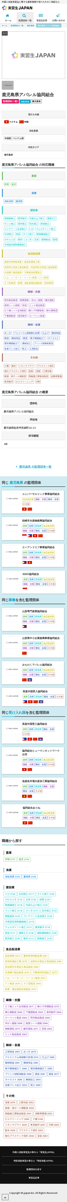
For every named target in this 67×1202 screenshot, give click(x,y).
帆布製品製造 (40, 1017)
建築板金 (12, 916)
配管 (44, 899)
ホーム (4, 25)
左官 (31, 899)
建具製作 (42, 927)
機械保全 (30, 1062)
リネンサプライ (16, 1124)
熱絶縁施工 (13, 905)
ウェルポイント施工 (18, 927)
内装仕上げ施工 (37, 905)
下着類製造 (34, 1012)
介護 (38, 1119)
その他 (10, 1096)
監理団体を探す (33, 1169)
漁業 (9, 870)
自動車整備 (43, 1113)
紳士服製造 (13, 1012)
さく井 (32, 910)
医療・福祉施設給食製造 (20, 989)
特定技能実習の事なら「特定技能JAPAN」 (34, 1160)
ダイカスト (13, 1079)
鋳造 (40, 1074)
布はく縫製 (13, 1023)
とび (10, 894)
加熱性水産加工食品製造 (45, 961)
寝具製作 (53, 1012)
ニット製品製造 (16, 1034)
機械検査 (12, 1062)
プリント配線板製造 (18, 1074)
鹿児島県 (30, 25)
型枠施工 (12, 938)
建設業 (10, 887)
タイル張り (45, 894)
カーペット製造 (16, 1017)
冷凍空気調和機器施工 (19, 921)
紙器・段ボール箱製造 (19, 1108)
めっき (29, 1051)
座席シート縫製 (37, 1023)
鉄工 (35, 1085)
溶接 (10, 1102)
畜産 (24, 859)
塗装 (42, 1135)
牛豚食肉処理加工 (45, 972)
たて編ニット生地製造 (19, 1006)
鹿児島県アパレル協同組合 (48, 25)
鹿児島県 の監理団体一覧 (33, 466)
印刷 (54, 1124)
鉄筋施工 (44, 938)
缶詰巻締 (12, 955)
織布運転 (30, 1028)
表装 (10, 933)
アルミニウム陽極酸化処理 (21, 1057)
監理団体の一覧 (17, 25)
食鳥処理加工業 (16, 961)
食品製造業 (13, 949)
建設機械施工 (47, 933)
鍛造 (54, 1074)
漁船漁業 (12, 876)
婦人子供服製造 (48, 1006)
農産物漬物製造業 (35, 955)
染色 (47, 1028)
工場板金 (12, 1051)
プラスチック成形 (31, 1130)
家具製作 (37, 1124)
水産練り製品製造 (17, 972)
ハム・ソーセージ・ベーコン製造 (25, 978)
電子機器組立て (16, 1068)
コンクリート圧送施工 (37, 916)
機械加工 (33, 1079)
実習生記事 (34, 1177)
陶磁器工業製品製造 (18, 1113)
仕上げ (48, 1057)
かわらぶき (13, 899)
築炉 (28, 938)
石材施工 (26, 894)
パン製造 (12, 983)
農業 (9, 853)
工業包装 (26, 1102)
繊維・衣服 (13, 1000)
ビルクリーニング (17, 1119)
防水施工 (49, 910)
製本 (10, 1130)
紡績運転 (12, 1028)
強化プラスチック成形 (19, 1135)
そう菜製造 (32, 983)
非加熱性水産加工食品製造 (21, 967)
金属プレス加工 (16, 1085)
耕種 (10, 859)
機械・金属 (13, 1045)
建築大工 (26, 933)
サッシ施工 (13, 910)
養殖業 (29, 876)
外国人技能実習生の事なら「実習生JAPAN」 (34, 1152)
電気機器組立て (41, 1068)
